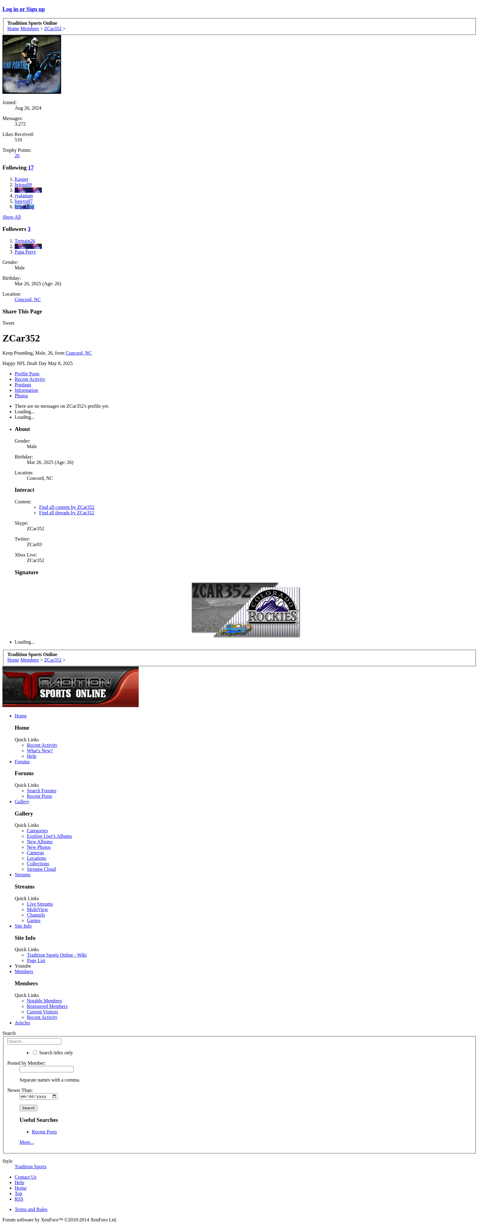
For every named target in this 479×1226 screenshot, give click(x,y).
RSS (19, 1199)
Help (31, 756)
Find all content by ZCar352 (66, 507)
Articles (22, 1022)
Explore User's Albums (49, 836)
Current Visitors (42, 1011)
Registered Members (47, 1006)
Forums (22, 761)
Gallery (22, 801)
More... (27, 1143)
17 (31, 167)
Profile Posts (27, 373)
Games (33, 920)
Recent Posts (39, 796)
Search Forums (41, 790)
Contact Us (26, 1177)
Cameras (35, 852)
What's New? (40, 750)
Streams (23, 874)
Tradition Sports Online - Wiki (57, 955)
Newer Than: (20, 1090)
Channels (36, 915)
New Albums (40, 841)
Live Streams (40, 904)
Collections (38, 863)
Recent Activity (30, 379)
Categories (37, 830)
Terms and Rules (31, 1210)
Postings (23, 384)
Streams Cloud (41, 869)
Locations (36, 858)
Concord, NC (28, 299)
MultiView (37, 909)
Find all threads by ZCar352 (66, 512)
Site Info (23, 926)
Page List (36, 960)
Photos (21, 395)
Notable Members (44, 1000)
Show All (11, 217)
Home (21, 715)
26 (17, 155)
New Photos (39, 847)
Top (18, 1194)
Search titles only (53, 1052)
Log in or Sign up (23, 9)
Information (26, 390)
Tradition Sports (30, 1167)
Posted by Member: (26, 1063)
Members (24, 971)
